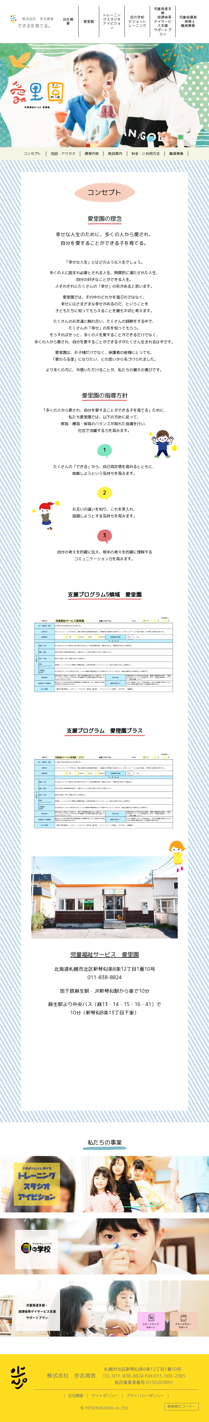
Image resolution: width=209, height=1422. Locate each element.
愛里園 (88, 21)
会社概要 (68, 21)
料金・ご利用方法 (146, 153)
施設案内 (115, 153)
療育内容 (92, 153)
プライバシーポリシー (145, 1396)
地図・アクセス (63, 153)
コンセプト (32, 153)
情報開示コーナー (181, 1406)
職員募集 (176, 153)
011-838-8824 (105, 977)
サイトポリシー (104, 1396)
